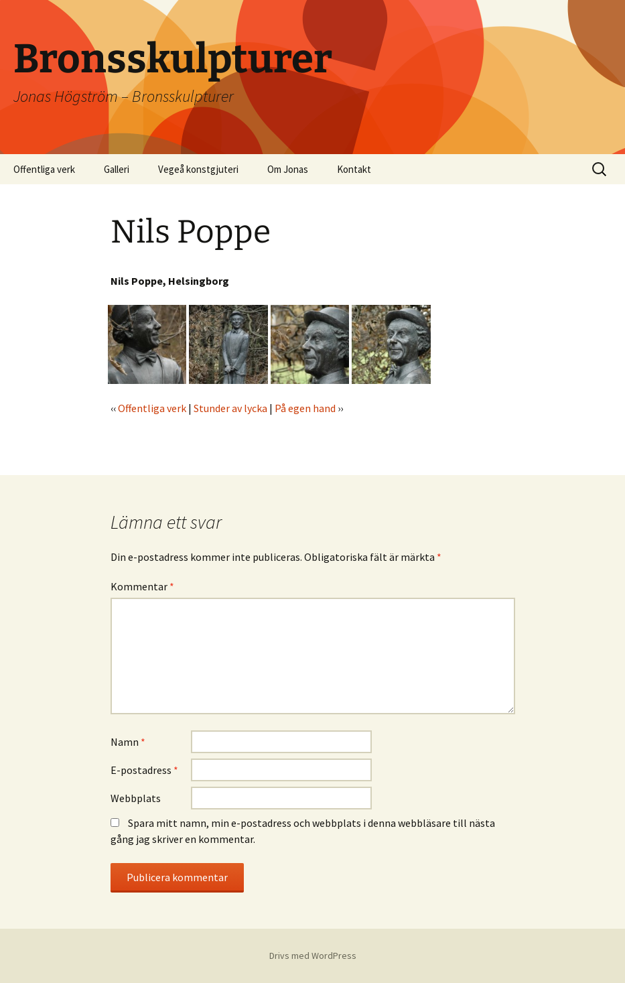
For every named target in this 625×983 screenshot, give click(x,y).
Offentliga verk (44, 169)
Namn (128, 741)
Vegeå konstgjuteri (198, 169)
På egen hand (305, 408)
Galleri (116, 169)
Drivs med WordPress (312, 955)
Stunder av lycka (230, 408)
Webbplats (136, 798)
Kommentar (142, 586)
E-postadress (144, 770)
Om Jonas (287, 169)
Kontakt (354, 169)
